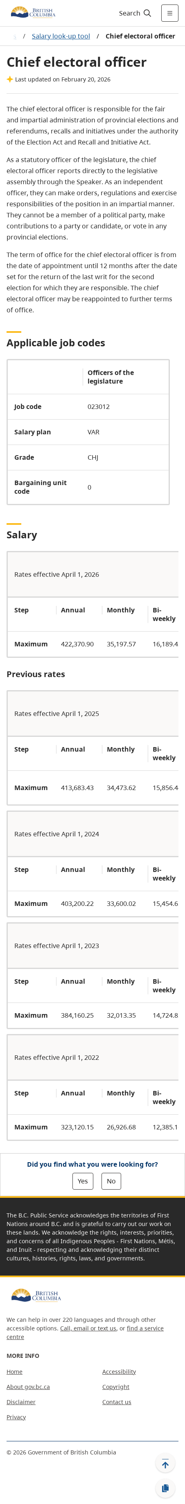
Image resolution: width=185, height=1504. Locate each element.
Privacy (16, 1417)
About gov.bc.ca (28, 1387)
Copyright (115, 1387)
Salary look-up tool (61, 36)
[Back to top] (165, 1462)
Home (15, 1371)
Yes (83, 1181)
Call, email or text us (88, 1328)
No (111, 1181)
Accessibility (119, 1371)
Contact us (116, 1402)
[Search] (134, 13)
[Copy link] (165, 1488)
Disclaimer (21, 1402)
